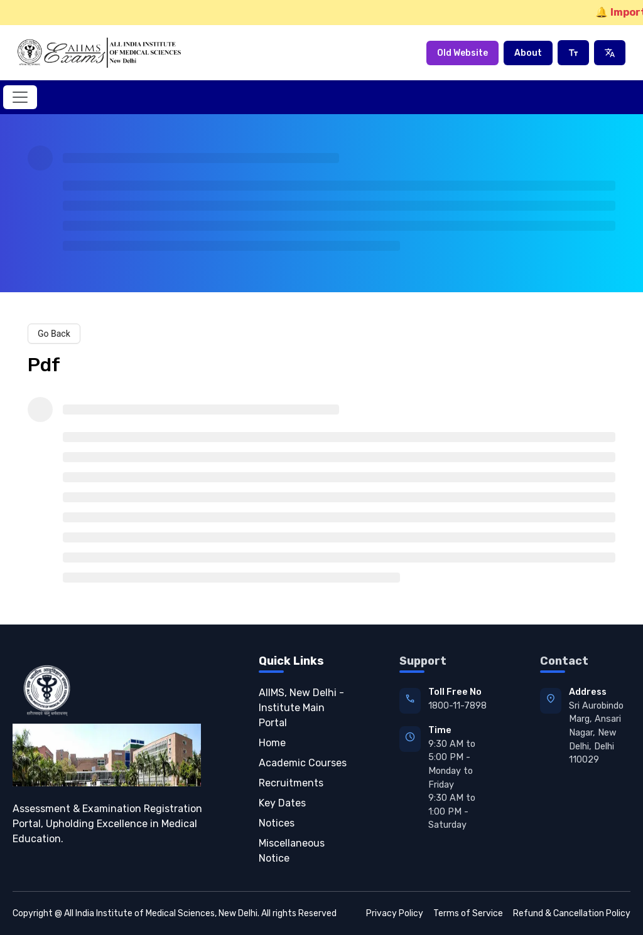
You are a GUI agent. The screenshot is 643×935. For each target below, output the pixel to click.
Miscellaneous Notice (292, 850)
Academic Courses (303, 763)
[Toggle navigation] (20, 97)
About (528, 53)
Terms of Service (468, 913)
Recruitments (291, 783)
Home (272, 743)
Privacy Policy (394, 913)
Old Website (462, 53)
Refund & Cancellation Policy (571, 913)
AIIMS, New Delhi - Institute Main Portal (301, 708)
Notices (276, 823)
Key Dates (282, 803)
